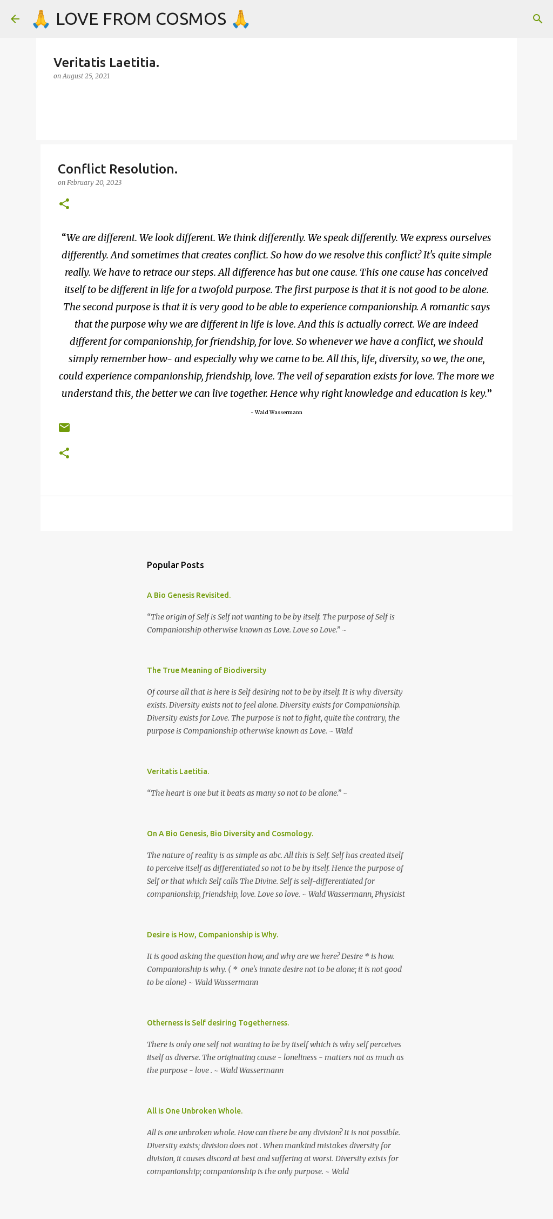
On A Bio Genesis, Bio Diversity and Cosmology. (230, 833)
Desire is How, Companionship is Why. (212, 934)
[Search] (537, 19)
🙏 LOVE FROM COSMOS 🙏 (141, 18)
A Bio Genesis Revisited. (189, 595)
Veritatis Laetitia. (178, 771)
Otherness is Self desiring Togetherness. (218, 1022)
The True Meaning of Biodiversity (206, 670)
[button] (64, 204)
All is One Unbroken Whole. (194, 1111)
